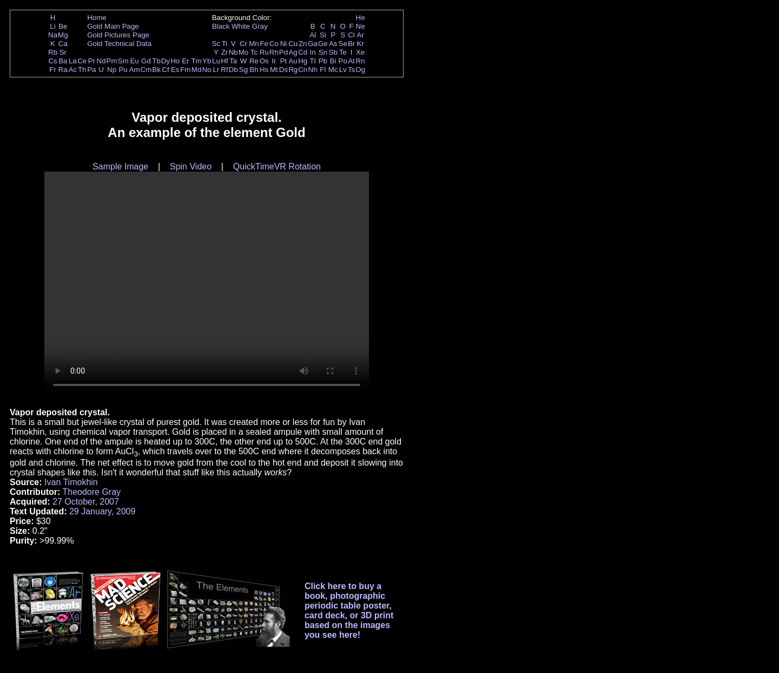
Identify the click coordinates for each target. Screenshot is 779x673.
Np (111, 70)
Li (52, 26)
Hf (224, 61)
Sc (216, 44)
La (73, 61)
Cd (302, 52)
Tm (196, 61)
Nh (313, 70)
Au (292, 61)
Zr (224, 52)
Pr (91, 61)
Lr (216, 70)
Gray (260, 26)
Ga (313, 44)
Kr (360, 44)
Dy (165, 61)
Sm (123, 61)
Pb (323, 61)
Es (175, 70)
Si (323, 35)
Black (221, 26)
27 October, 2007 (85, 501)
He (360, 18)
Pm (112, 61)
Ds (283, 70)
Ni (283, 44)
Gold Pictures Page (118, 35)
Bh (253, 70)
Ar (360, 35)
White (241, 26)
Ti (225, 44)
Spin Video (191, 166)
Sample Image (120, 166)
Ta (233, 61)
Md (197, 70)
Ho (175, 61)
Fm (185, 70)
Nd (101, 61)
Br (351, 44)
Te (343, 52)
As (333, 44)
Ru (264, 52)
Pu (122, 70)
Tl (313, 61)
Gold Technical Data (119, 44)
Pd (283, 52)
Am (134, 70)
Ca (63, 44)
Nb (233, 52)
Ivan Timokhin (71, 482)
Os (264, 61)
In (313, 52)
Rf (224, 70)
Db (233, 70)
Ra (63, 70)
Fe (264, 44)
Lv (343, 70)
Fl (323, 70)
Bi (333, 61)
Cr (243, 44)
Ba (62, 61)
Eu (134, 61)
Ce (82, 61)
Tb (156, 61)
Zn (303, 44)
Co (274, 44)
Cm (146, 70)
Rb (52, 52)
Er (185, 61)
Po (343, 61)
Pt (283, 61)
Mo (244, 52)
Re (254, 61)
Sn (323, 52)
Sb (333, 52)
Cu (293, 44)
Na (52, 35)
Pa (91, 70)
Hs (264, 70)
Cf (165, 70)
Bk (156, 70)
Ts (351, 70)
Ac (73, 70)
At (351, 61)
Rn (360, 61)
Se (343, 44)
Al (312, 35)
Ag (292, 52)
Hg (302, 61)
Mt (274, 70)
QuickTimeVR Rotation (277, 166)
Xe (360, 52)
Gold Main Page (113, 26)
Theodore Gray (91, 491)
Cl (351, 35)
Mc (333, 70)
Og (360, 70)
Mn (254, 44)
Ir (274, 61)
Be (62, 26)
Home (97, 18)
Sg (243, 70)
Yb (206, 61)
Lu (216, 61)
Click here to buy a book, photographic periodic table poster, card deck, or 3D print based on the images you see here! (349, 610)
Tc (254, 52)
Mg (63, 35)
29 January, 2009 (102, 511)
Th (82, 70)
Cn (302, 70)
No (207, 70)
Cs (52, 61)
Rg (293, 70)
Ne (360, 26)
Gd (146, 61)
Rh (274, 52)
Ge (323, 44)
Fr (52, 70)
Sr (63, 52)
